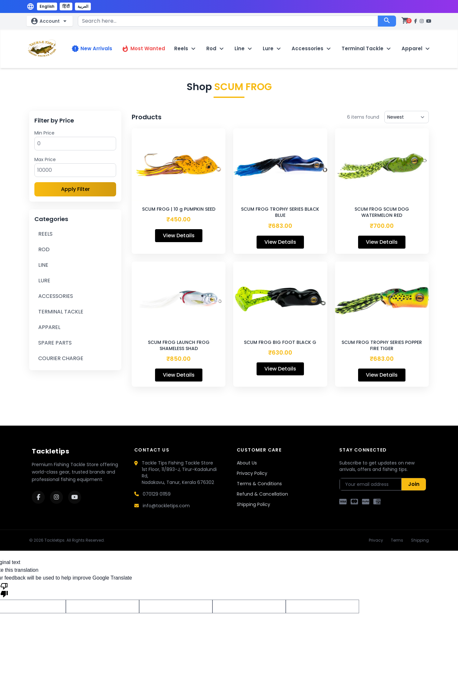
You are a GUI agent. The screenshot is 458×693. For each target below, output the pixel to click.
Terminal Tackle (367, 49)
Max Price (45, 159)
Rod (215, 49)
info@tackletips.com (166, 505)
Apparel (416, 49)
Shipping (420, 540)
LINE (43, 265)
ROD (44, 249)
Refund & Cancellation (262, 494)
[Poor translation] (4, 589)
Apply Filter (75, 189)
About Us (247, 463)
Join (413, 484)
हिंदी (66, 6)
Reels (185, 49)
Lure (273, 49)
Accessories (312, 49)
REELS (45, 234)
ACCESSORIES (55, 296)
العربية (83, 6)
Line (244, 49)
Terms (397, 540)
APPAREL (49, 327)
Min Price (44, 133)
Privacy (376, 540)
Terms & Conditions (259, 483)
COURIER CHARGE (60, 358)
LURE (44, 280)
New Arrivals (91, 49)
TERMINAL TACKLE (60, 311)
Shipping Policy (253, 504)
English (47, 6)
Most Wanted (143, 49)
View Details (179, 235)
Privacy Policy (252, 473)
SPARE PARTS (55, 342)
